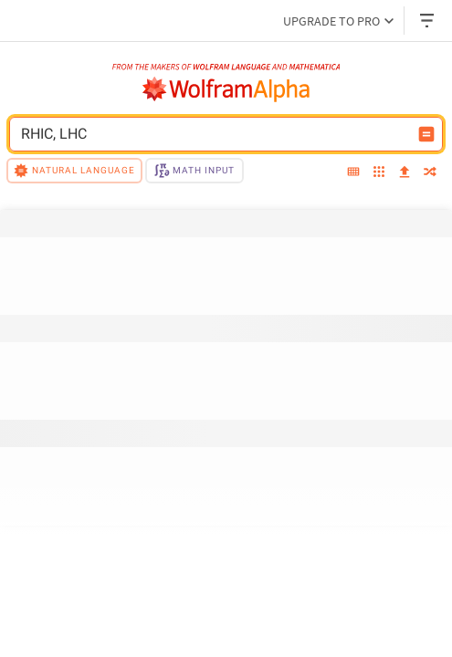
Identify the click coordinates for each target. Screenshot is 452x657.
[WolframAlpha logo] (226, 89)
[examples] (379, 173)
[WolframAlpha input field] (214, 134)
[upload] (404, 173)
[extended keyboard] (353, 173)
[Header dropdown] (428, 20)
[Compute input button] (426, 134)
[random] (430, 173)
